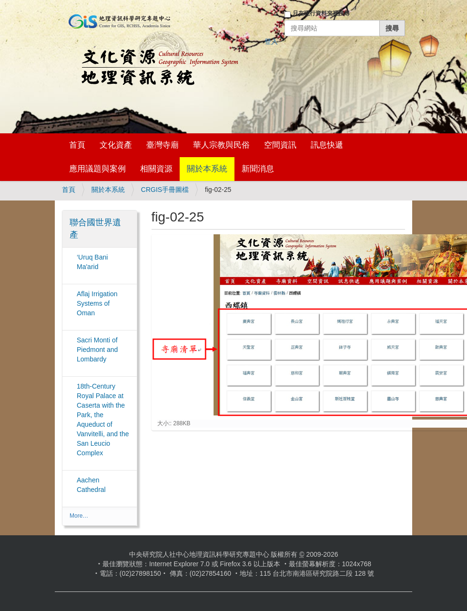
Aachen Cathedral (91, 484)
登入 (271, 41)
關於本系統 (207, 168)
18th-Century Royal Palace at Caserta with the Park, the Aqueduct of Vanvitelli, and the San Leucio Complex (103, 419)
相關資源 (156, 168)
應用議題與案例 (97, 168)
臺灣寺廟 (162, 145)
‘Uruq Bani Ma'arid (92, 261)
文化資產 (116, 145)
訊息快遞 (327, 145)
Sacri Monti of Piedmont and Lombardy (97, 349)
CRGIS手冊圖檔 (165, 189)
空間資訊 (280, 145)
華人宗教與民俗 (221, 145)
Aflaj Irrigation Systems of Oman (97, 303)
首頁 (77, 145)
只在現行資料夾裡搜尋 (321, 13)
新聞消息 (258, 168)
